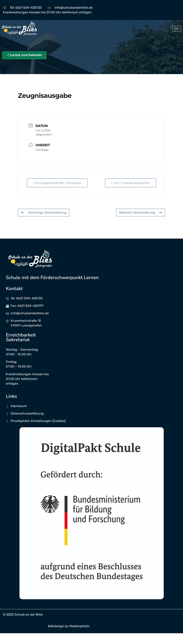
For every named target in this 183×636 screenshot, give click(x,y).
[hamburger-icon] (176, 28)
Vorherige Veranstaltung (43, 212)
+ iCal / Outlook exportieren (130, 183)
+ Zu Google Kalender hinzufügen (57, 183)
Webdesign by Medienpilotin (69, 626)
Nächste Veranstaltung (140, 212)
